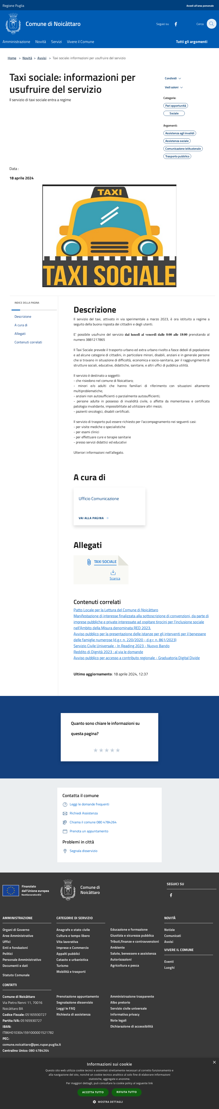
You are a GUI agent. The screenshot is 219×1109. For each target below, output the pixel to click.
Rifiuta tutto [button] (127, 1092)
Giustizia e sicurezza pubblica (132, 935)
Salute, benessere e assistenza (133, 953)
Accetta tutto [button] (93, 1092)
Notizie (169, 929)
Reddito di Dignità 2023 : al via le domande (108, 652)
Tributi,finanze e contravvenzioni (134, 941)
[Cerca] (211, 24)
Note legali (118, 1020)
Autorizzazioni (121, 959)
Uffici (6, 941)
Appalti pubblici (68, 953)
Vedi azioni (174, 87)
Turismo (62, 965)
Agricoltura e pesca (124, 965)
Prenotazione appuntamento (77, 996)
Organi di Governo (16, 929)
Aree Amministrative (18, 935)
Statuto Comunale (16, 975)
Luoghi (169, 967)
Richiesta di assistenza (73, 1014)
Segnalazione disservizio (74, 1002)
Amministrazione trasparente (132, 996)
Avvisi (41, 58)
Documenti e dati (15, 965)
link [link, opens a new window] (150, 1083)
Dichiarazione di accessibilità (131, 1026)
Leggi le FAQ (65, 1008)
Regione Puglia (13, 5)
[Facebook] (173, 24)
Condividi (173, 78)
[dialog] (109, 1083)
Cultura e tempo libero (73, 935)
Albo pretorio (120, 1002)
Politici (8, 953)
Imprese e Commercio (72, 947)
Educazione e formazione (129, 929)
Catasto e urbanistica (72, 959)
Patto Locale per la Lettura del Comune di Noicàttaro (116, 610)
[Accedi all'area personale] (200, 6)
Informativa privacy (124, 1014)
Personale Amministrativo (22, 959)
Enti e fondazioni (15, 947)
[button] (109, 1102)
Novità (27, 58)
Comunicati (172, 935)
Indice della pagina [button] (27, 303)
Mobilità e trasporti (71, 971)
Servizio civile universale (128, 1008)
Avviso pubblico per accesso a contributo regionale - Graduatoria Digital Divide (137, 658)
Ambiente (117, 947)
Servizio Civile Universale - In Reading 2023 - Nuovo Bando (122, 646)
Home (12, 58)
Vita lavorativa (67, 941)
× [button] (214, 1062)
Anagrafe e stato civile (73, 929)
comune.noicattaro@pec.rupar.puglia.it (32, 1044)
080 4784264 (39, 1050)
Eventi (169, 961)
